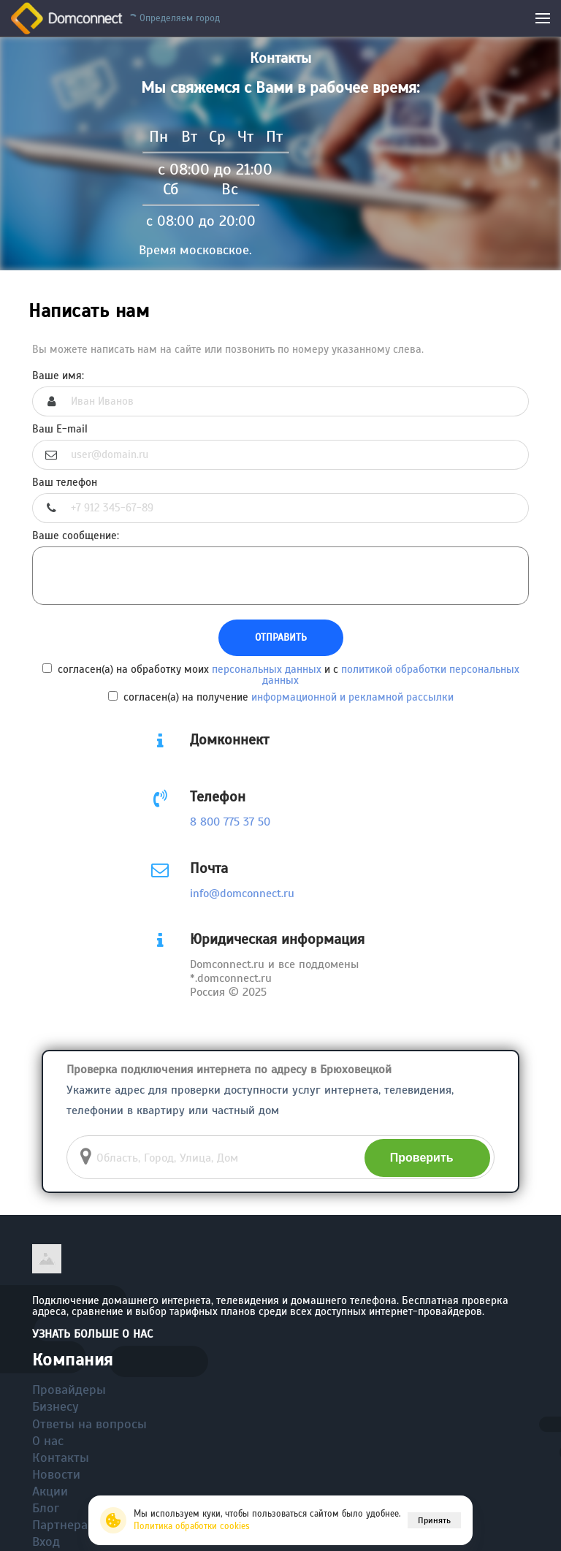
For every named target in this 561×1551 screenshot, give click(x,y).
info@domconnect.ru (242, 893)
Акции (50, 1491)
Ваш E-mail (60, 429)
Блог (45, 1507)
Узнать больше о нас (92, 1334)
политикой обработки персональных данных (390, 675)
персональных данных (266, 669)
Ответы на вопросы (89, 1423)
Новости (56, 1474)
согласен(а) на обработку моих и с (280, 674)
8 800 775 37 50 (230, 822)
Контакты (60, 1457)
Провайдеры (69, 1389)
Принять (434, 1520)
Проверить (422, 1157)
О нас (48, 1440)
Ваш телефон (64, 482)
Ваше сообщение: (75, 535)
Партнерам (64, 1524)
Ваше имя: (58, 375)
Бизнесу (55, 1406)
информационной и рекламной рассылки (352, 697)
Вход (46, 1541)
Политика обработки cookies (192, 1526)
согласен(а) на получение (281, 697)
